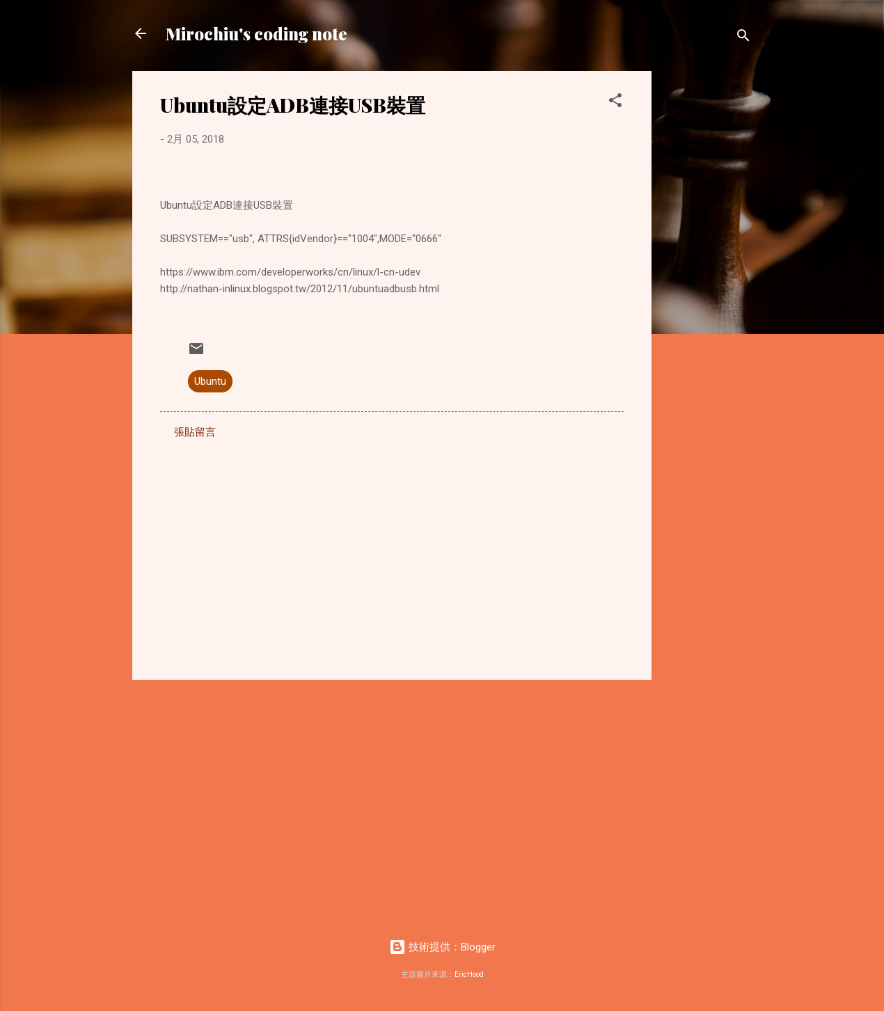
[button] (615, 102)
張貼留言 (195, 432)
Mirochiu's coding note (256, 33)
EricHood (469, 974)
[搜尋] (743, 38)
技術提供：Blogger (442, 947)
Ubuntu (210, 381)
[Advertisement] (707, 279)
